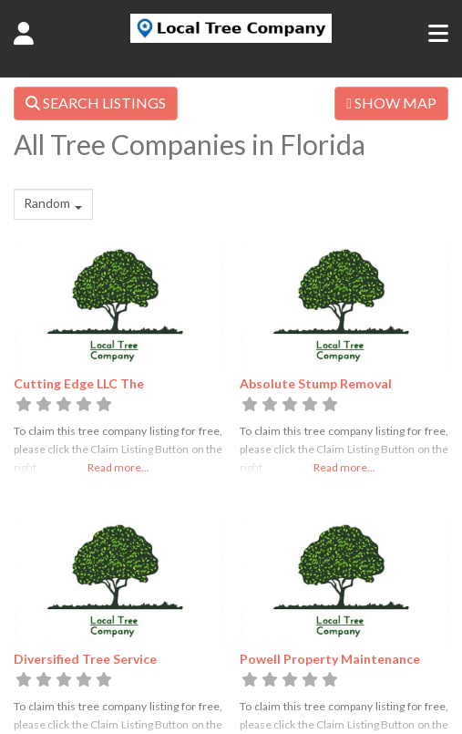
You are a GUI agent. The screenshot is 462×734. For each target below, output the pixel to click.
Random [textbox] (47, 203)
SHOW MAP (391, 102)
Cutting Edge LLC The (79, 383)
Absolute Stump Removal (316, 383)
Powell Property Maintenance (330, 659)
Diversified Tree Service (85, 659)
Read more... (118, 467)
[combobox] (53, 204)
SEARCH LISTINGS (96, 102)
